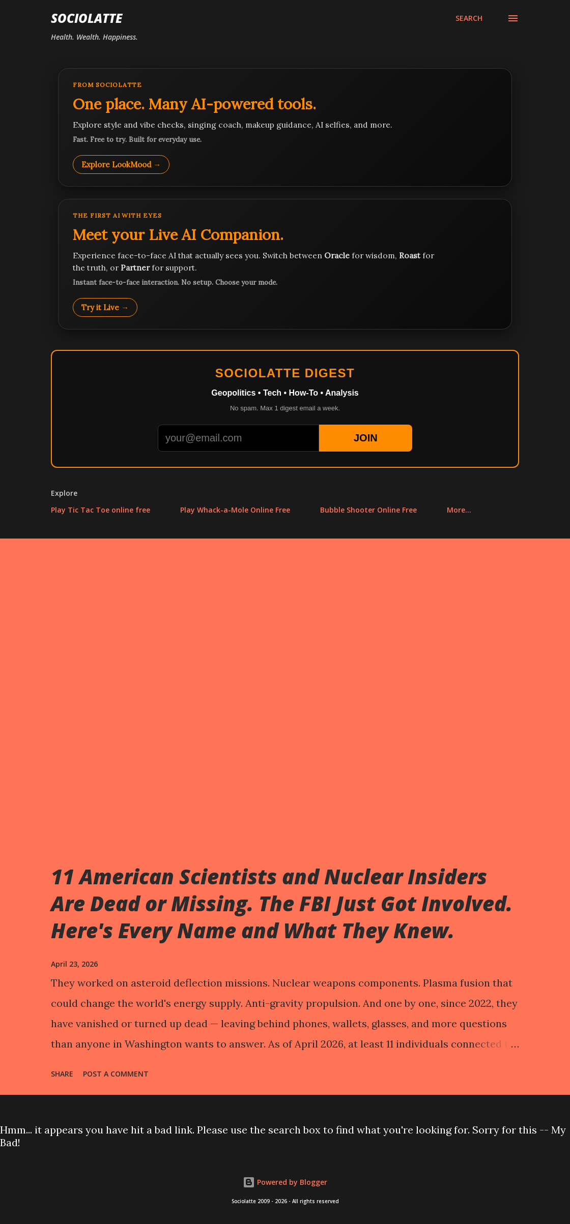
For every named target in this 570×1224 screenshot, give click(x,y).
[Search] (468, 18)
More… (459, 510)
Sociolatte (86, 18)
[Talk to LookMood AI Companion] (285, 264)
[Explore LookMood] (285, 127)
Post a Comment (116, 1074)
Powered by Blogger (285, 1182)
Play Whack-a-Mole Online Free (235, 510)
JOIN (366, 437)
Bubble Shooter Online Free (368, 510)
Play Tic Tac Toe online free (100, 510)
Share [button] (62, 1074)
